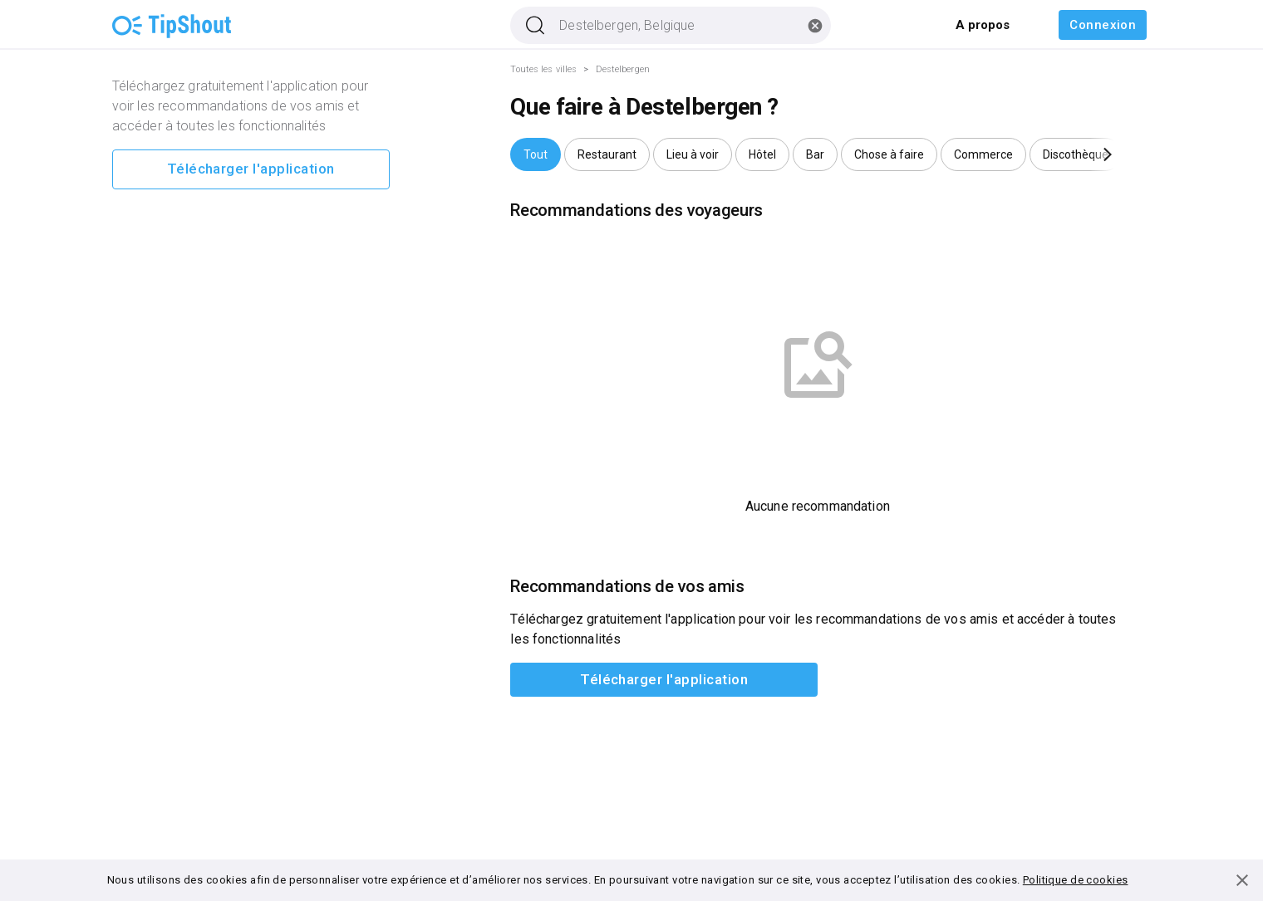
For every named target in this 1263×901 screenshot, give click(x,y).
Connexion (1103, 25)
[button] (535, 154)
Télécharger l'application (251, 169)
